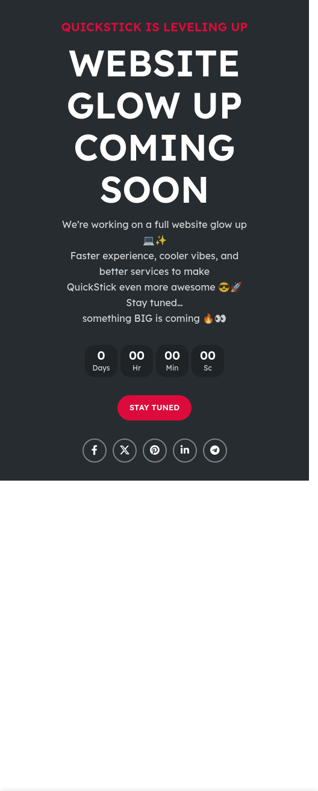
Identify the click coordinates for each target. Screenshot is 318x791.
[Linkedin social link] (185, 451)
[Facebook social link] (95, 451)
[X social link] (125, 451)
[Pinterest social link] (155, 451)
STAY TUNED (154, 407)
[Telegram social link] (215, 451)
